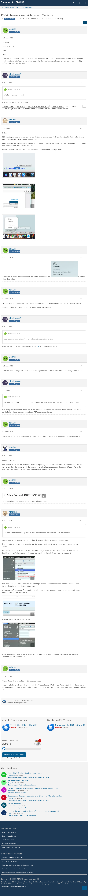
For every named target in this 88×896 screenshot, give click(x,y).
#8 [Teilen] (81, 390)
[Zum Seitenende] (84, 888)
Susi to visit (11, 806)
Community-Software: (13, 887)
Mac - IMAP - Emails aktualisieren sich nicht (24, 773)
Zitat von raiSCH (13, 89)
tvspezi (10, 813)
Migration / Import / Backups (17, 793)
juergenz (11, 791)
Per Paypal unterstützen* (14, 754)
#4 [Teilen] (81, 258)
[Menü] (85, 3)
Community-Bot (13, 700)
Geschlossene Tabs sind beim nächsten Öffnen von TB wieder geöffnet (35, 796)
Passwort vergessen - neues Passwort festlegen (17, 873)
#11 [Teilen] (81, 489)
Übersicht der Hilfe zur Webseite (12, 857)
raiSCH (21, 18)
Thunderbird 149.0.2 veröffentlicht (24, 725)
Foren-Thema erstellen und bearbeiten (14, 869)
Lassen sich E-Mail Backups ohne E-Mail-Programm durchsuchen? (33, 788)
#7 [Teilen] (81, 366)
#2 (39, 346)
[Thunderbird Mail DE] (13, 3)
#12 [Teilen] (81, 521)
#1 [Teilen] (81, 38)
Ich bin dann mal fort (16, 803)
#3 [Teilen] (81, 128)
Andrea (10, 798)
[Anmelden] (79, 3)
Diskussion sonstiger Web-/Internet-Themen (22, 808)
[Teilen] (85, 22)
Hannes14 (11, 775)
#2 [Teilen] (81, 83)
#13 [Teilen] (81, 676)
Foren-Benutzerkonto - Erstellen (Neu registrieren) (18, 865)
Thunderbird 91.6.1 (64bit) (18, 781)
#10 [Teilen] (81, 456)
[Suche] (73, 3)
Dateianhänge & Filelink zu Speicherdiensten (22, 785)
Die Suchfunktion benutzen (10, 861)
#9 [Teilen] (81, 431)
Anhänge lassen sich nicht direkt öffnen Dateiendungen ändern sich (34, 811)
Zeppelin (11, 783)
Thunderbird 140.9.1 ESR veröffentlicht (70, 725)
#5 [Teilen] (81, 298)
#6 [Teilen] (81, 327)
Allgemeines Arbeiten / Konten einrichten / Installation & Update (28, 777)
